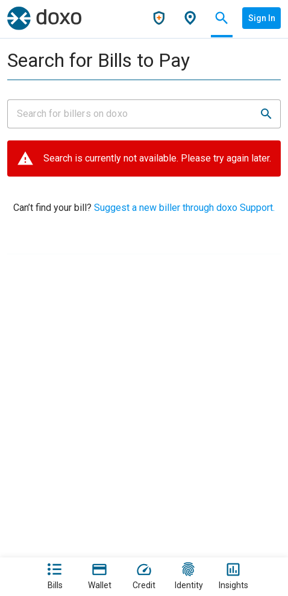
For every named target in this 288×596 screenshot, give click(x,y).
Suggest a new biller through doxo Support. (183, 207)
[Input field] (133, 113)
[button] (266, 114)
